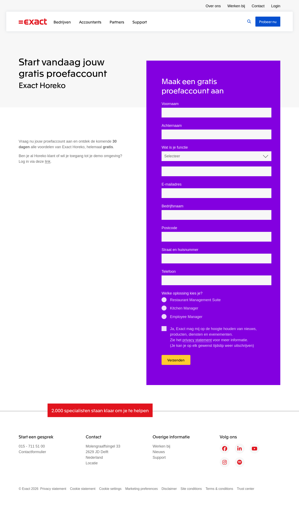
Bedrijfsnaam (172, 206)
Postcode (169, 228)
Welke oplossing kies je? (182, 293)
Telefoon (169, 271)
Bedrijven (62, 21)
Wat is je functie (175, 147)
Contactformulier (32, 452)
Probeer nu (268, 21)
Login (275, 6)
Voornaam (170, 104)
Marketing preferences (141, 488)
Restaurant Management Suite (195, 300)
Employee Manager (186, 317)
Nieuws (159, 452)
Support (139, 21)
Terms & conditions (219, 488)
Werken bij (236, 6)
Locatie (92, 463)
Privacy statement (53, 488)
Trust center (245, 488)
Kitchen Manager (184, 308)
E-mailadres (171, 184)
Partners (117, 21)
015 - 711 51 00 (32, 446)
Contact (258, 6)
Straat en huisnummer (180, 250)
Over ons (213, 6)
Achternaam (172, 126)
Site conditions (191, 488)
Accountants (90, 21)
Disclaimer (169, 488)
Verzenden (176, 360)
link (47, 161)
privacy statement (197, 340)
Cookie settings (110, 488)
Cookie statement (83, 488)
